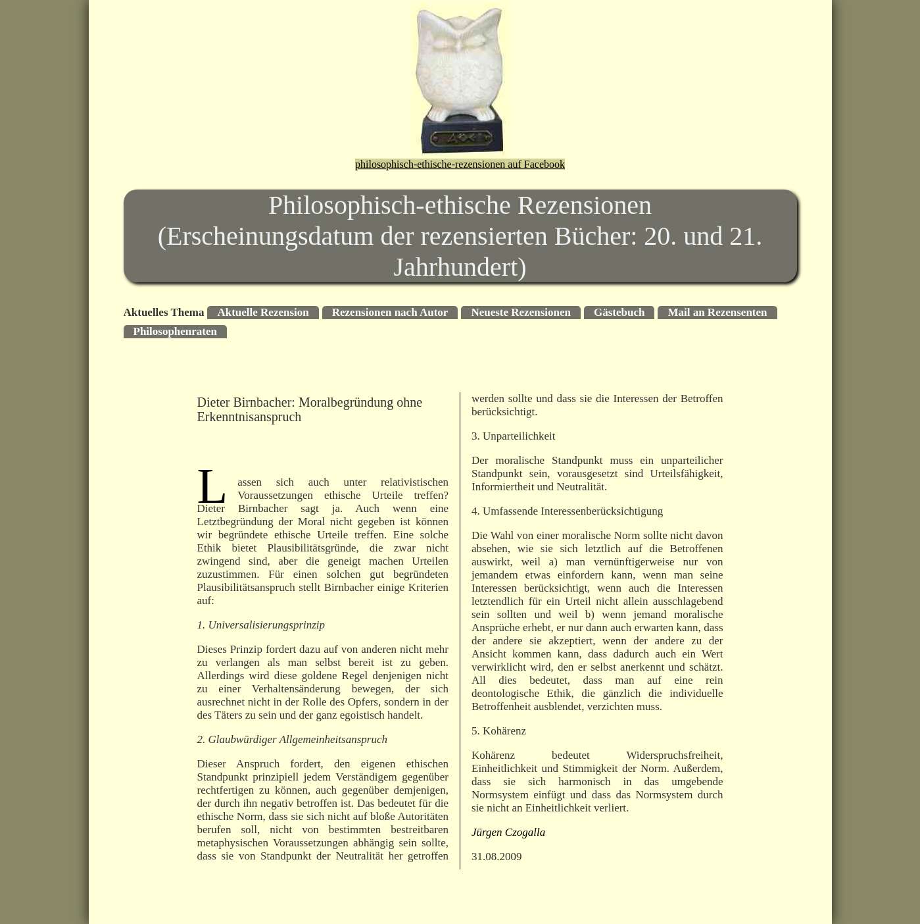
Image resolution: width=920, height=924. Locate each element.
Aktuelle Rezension (262, 312)
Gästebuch (619, 312)
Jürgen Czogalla (508, 832)
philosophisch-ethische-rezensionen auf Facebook (460, 164)
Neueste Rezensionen (521, 312)
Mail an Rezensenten (717, 312)
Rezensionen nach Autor (390, 312)
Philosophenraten (175, 331)
